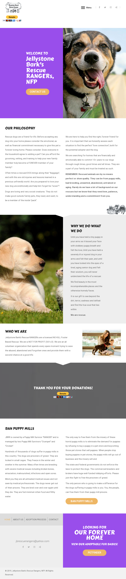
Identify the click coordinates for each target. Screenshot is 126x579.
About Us (18, 520)
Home (7, 520)
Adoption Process (36, 520)
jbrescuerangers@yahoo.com (32, 541)
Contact (54, 520)
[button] (38, 92)
